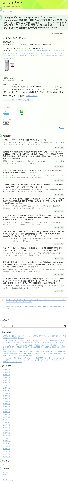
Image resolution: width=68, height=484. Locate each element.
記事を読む (60, 148)
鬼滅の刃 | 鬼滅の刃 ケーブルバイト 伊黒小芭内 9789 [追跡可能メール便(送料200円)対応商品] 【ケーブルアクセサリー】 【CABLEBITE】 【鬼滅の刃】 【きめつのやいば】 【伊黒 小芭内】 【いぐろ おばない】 (33, 264)
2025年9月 (6, 393)
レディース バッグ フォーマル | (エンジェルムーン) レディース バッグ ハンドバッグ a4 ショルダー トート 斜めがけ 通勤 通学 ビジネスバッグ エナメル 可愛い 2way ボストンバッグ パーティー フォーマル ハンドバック (33, 234)
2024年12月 (7, 417)
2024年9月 (6, 425)
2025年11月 (7, 388)
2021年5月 (6, 457)
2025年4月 (6, 406)
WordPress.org (8, 480)
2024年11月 (7, 420)
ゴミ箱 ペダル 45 (31, 96)
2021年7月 (6, 451)
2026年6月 (6, 369)
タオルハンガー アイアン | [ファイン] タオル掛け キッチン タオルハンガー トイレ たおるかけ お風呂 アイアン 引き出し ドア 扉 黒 (33, 301)
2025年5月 (6, 404)
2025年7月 (6, 398)
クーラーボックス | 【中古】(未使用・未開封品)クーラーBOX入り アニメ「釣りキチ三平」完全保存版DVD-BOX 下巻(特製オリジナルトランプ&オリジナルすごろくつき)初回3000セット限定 (33, 201)
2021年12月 (7, 438)
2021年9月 (6, 446)
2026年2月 (6, 380)
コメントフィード (9, 477)
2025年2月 (6, 412)
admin (62, 128)
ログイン (6, 472)
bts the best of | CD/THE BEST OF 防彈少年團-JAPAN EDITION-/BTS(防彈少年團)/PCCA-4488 (33, 307)
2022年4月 (6, 430)
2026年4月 (6, 375)
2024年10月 (7, 422)
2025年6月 (6, 401)
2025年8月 (6, 396)
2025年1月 (6, 414)
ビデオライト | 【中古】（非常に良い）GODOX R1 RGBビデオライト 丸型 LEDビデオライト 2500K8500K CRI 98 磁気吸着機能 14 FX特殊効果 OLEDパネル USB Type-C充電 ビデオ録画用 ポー (34, 347)
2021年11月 (7, 441)
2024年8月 (6, 427)
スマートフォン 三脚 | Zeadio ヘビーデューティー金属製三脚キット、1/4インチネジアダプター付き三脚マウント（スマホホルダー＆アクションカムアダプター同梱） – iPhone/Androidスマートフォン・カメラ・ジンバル (34, 360)
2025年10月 (7, 390)
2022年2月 (6, 435)
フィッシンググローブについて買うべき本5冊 (18, 100)
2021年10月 (7, 443)
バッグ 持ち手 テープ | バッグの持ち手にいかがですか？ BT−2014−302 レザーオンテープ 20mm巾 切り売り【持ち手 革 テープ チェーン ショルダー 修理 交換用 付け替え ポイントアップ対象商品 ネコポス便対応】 (33, 281)
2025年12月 (7, 385)
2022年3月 (6, 433)
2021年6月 (6, 454)
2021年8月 (6, 449)
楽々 (63, 33)
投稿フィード (7, 475)
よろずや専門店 (12, 2)
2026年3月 (6, 377)
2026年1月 (6, 383)
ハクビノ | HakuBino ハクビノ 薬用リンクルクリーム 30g (24, 140)
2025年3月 (6, 409)
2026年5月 (6, 372)
